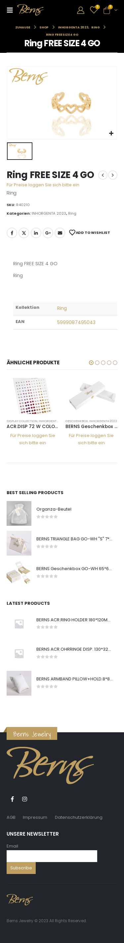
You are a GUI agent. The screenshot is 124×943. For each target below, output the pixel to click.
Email (12, 846)
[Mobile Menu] (12, 10)
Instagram (24, 799)
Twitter (24, 233)
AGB (11, 817)
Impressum (35, 817)
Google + (48, 233)
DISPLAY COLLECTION (22, 421)
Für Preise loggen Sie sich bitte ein (43, 185)
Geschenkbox (76, 421)
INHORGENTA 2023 (49, 213)
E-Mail (60, 233)
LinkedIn (36, 233)
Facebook (12, 233)
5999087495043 (76, 322)
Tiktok (37, 799)
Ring (72, 213)
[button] (91, 363)
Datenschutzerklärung (79, 817)
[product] (33, 396)
